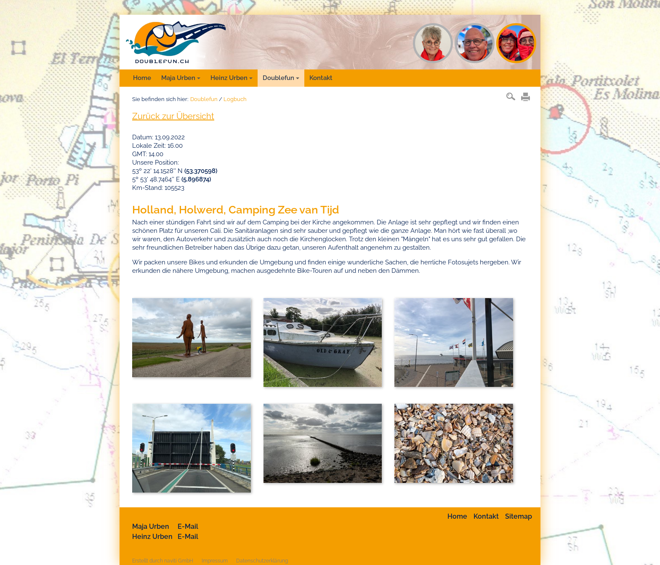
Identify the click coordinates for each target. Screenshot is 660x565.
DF (516, 43)
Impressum (215, 561)
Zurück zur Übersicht (173, 116)
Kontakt (321, 78)
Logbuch (235, 99)
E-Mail (188, 526)
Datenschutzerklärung (262, 561)
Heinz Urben (231, 78)
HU (474, 43)
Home (142, 78)
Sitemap (518, 516)
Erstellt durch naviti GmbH (162, 561)
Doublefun (281, 78)
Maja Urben (180, 78)
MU (433, 43)
